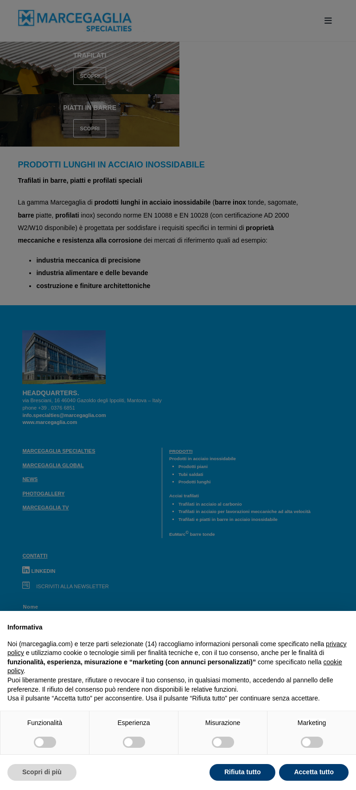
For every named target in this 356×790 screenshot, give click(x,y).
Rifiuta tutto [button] (242, 772)
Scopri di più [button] (42, 772)
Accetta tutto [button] (314, 772)
